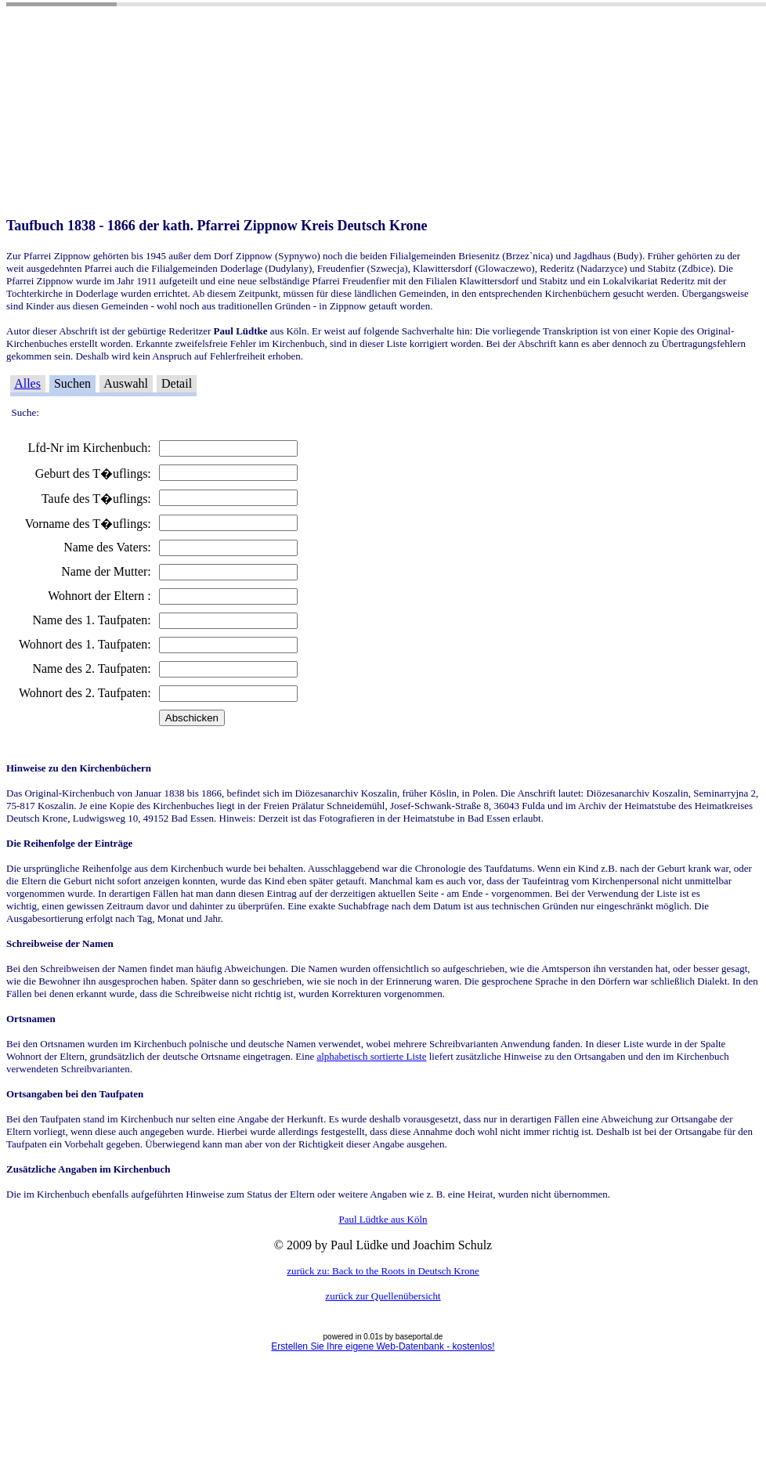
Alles (27, 383)
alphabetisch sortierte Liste (371, 1056)
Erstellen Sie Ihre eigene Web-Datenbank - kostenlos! (382, 1346)
